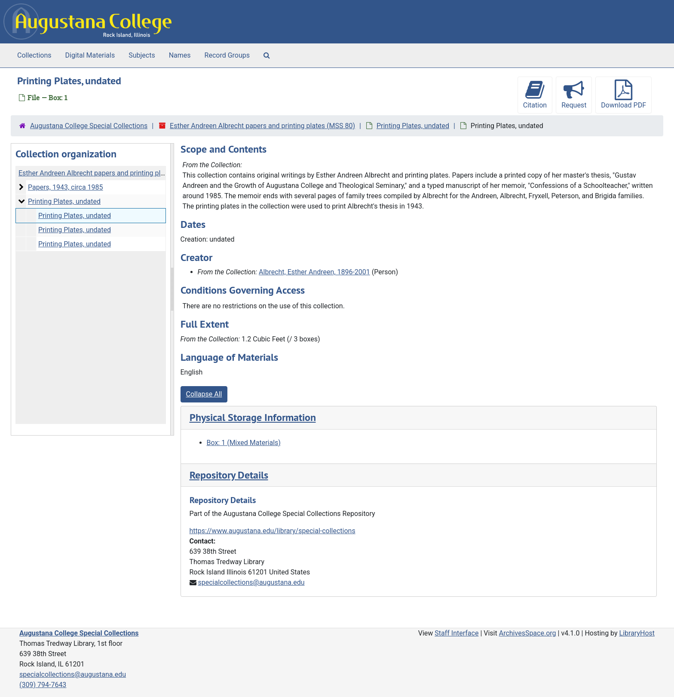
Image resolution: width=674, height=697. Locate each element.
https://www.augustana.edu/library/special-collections (272, 531)
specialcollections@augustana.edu (251, 582)
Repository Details (229, 475)
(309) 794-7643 (42, 685)
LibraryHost (637, 633)
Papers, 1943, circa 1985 (65, 187)
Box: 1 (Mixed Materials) (244, 443)
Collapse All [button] (204, 394)
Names (180, 55)
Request (573, 94)
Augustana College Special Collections (88, 126)
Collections (34, 55)
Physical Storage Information (253, 417)
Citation (535, 94)
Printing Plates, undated (413, 126)
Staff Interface (456, 633)
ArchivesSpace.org (527, 633)
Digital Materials (90, 55)
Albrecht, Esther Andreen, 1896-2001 (314, 272)
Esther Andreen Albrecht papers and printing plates (96, 173)
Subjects (142, 55)
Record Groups (227, 55)
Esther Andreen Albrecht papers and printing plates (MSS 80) (262, 126)
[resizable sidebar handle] (172, 289)
